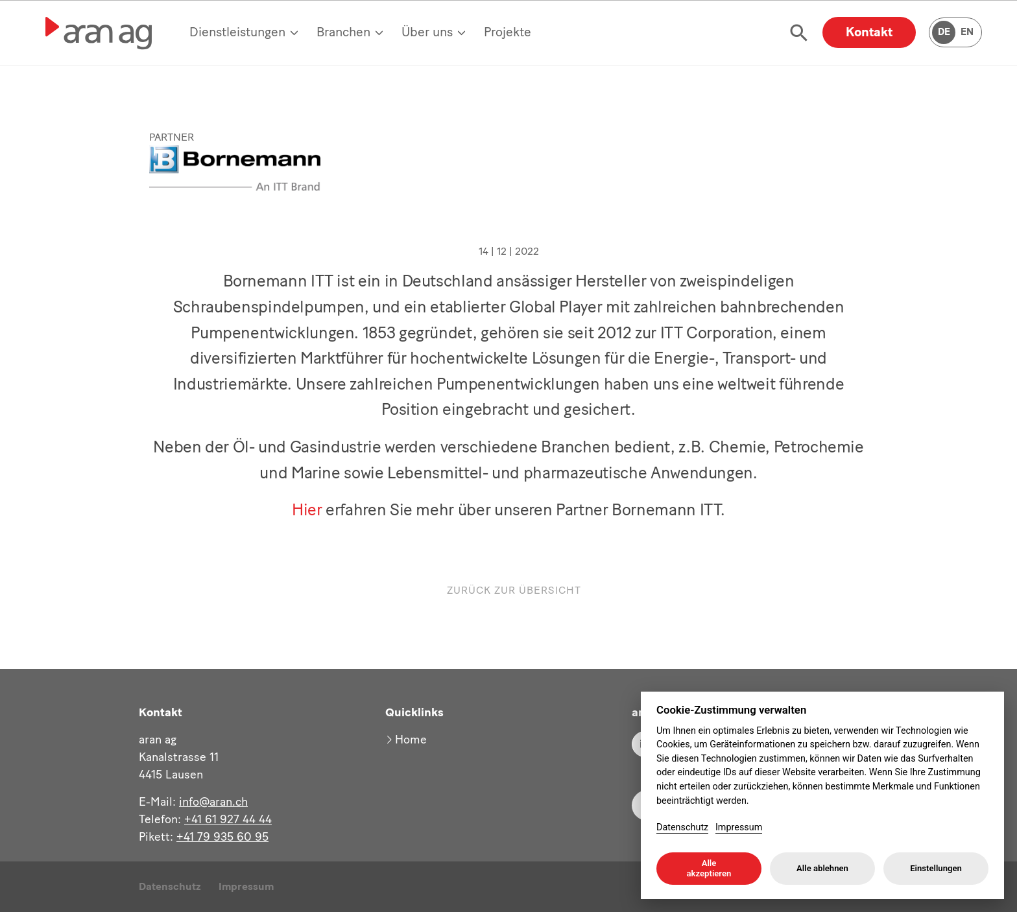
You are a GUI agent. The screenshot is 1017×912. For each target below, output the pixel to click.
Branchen (343, 32)
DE (944, 32)
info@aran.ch (213, 802)
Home (411, 739)
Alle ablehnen (822, 868)
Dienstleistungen (237, 32)
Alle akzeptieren (709, 868)
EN (967, 32)
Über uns (427, 32)
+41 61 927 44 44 (228, 819)
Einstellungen (936, 868)
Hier (307, 499)
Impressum (246, 886)
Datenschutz (170, 886)
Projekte (507, 32)
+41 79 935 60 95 (222, 837)
